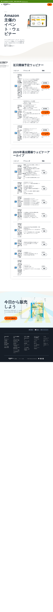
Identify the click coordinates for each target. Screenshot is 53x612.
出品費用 (5, 340)
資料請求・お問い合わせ (26, 350)
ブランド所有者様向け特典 (6, 347)
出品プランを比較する (8, 45)
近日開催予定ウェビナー (4, 62)
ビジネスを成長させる (16, 337)
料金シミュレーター (46, 341)
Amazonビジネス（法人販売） (16, 345)
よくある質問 (26, 347)
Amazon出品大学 (26, 339)
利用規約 (15, 358)
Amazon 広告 (15, 341)
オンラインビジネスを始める (36, 337)
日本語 (31, 329)
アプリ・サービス (26, 345)
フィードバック (45, 329)
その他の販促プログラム (16, 352)
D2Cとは (35, 343)
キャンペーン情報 (16, 350)
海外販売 (14, 343)
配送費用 (5, 342)
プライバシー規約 (21, 358)
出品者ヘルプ (46, 343)
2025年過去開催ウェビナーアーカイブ (4, 66)
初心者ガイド (6, 339)
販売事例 (25, 343)
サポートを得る (26, 336)
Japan (38, 329)
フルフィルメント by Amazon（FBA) (16, 340)
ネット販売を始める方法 (36, 345)
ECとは (35, 341)
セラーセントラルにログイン (46, 339)
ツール (45, 336)
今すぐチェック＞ (25, 1)
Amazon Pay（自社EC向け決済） (16, 348)
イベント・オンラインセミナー (26, 341)
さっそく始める (45, 87)
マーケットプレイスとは (36, 340)
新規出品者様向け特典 (6, 344)
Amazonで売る (6, 337)
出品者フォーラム (46, 345)
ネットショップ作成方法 (36, 348)
